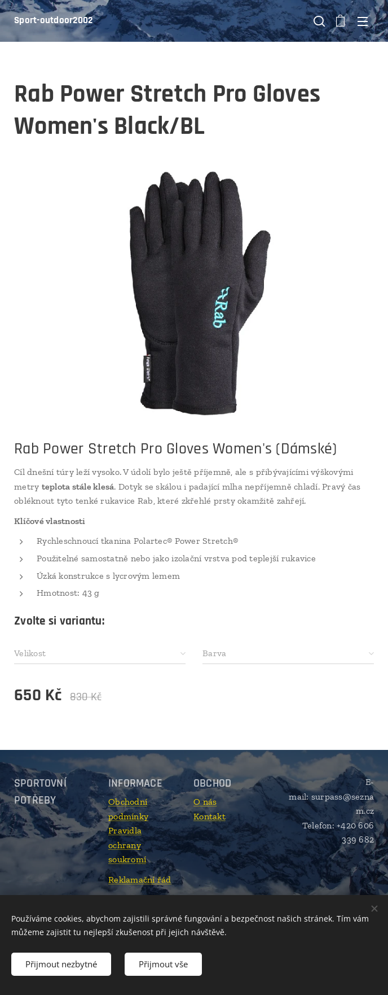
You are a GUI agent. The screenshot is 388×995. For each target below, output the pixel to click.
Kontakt (209, 816)
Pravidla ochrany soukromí (127, 845)
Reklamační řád (139, 879)
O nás (205, 801)
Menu (363, 21)
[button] (318, 21)
